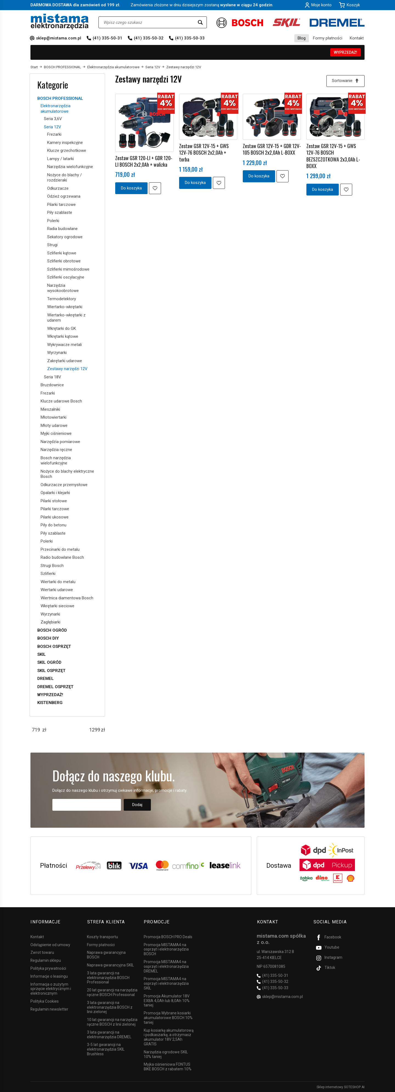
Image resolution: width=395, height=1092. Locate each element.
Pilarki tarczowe (61, 204)
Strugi (52, 244)
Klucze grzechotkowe (66, 150)
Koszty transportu (102, 936)
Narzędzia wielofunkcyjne (70, 166)
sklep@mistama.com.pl (58, 38)
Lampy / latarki (60, 158)
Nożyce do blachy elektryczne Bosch (67, 474)
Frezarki (54, 134)
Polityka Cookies (44, 1001)
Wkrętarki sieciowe (57, 605)
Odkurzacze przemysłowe (64, 484)
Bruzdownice (52, 384)
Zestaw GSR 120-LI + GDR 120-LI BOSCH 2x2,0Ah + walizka (143, 161)
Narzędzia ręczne (56, 449)
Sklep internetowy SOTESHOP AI (341, 1086)
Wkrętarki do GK (61, 328)
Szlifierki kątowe (61, 253)
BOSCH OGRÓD (52, 630)
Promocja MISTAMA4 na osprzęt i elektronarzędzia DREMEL (166, 966)
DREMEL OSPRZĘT (55, 686)
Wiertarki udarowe (57, 589)
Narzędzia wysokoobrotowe (63, 288)
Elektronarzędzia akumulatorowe (55, 108)
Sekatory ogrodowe (65, 236)
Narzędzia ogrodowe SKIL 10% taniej (166, 1053)
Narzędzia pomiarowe (60, 441)
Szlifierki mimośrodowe (68, 269)
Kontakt (357, 38)
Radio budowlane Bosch (62, 557)
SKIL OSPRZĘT (51, 670)
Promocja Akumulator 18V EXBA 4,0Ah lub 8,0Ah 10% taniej (167, 1000)
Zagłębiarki (50, 622)
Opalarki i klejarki (55, 492)
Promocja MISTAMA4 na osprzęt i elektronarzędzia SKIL (166, 983)
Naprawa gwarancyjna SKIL (110, 964)
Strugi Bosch (52, 565)
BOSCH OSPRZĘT (54, 646)
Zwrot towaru (42, 952)
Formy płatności (327, 38)
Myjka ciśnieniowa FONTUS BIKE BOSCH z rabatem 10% (167, 1066)
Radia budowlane (62, 228)
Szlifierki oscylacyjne (65, 277)
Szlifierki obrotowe (64, 261)
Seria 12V (52, 126)
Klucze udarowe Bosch (61, 401)
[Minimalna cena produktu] (36, 730)
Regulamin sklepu (45, 960)
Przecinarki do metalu (60, 549)
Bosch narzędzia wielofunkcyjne (56, 460)
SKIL (41, 654)
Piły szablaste (59, 212)
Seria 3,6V (53, 118)
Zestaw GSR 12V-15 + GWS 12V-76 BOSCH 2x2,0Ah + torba (204, 152)
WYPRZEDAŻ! (345, 52)
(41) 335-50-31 (107, 38)
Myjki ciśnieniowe (56, 433)
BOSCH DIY (48, 638)
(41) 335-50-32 (148, 38)
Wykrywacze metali (64, 344)
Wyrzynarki (57, 352)
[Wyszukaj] (200, 22)
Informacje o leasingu (49, 976)
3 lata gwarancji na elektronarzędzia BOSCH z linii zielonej (109, 1007)
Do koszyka (131, 188)
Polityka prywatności (48, 968)
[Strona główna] (59, 21)
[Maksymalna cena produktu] (94, 730)
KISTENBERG (50, 702)
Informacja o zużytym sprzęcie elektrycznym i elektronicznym (50, 988)
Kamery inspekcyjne (65, 142)
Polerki (53, 220)
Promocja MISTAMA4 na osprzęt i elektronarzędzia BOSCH (166, 949)
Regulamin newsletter (49, 1008)
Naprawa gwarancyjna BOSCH (106, 954)
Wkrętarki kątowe (62, 336)
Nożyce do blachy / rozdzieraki (64, 177)
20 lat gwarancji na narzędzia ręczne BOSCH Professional (112, 992)
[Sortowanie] (345, 81)
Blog (302, 38)
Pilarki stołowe (54, 500)
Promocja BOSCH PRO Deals (168, 936)
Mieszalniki (50, 409)
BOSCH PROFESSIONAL (60, 98)
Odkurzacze (58, 188)
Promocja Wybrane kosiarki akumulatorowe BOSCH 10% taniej (168, 1017)
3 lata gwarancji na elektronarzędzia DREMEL (109, 1034)
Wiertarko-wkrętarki (64, 306)
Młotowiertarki (53, 417)
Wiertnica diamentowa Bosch (67, 597)
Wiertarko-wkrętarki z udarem (66, 318)
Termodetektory (61, 298)
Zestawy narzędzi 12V (67, 368)
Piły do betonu (53, 525)
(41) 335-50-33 (190, 38)
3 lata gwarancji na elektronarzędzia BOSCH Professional (108, 977)
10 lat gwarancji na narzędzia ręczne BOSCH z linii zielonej (112, 1021)
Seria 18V (52, 377)
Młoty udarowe (54, 425)
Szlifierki (48, 573)
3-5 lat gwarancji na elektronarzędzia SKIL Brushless (106, 1049)
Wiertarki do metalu (58, 581)
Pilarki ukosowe (55, 517)
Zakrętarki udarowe (64, 360)
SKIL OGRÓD (49, 662)
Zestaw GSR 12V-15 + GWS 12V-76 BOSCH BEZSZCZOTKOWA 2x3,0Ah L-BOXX (333, 155)
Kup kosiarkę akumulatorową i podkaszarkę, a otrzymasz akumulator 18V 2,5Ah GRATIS (169, 1037)
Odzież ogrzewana (63, 196)
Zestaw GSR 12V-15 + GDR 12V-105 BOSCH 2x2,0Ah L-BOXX (272, 149)
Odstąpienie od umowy (50, 944)
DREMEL (45, 678)
